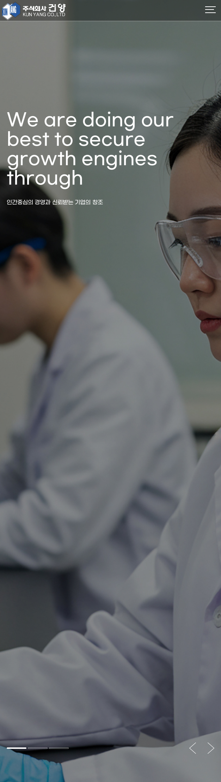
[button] (16, 748)
